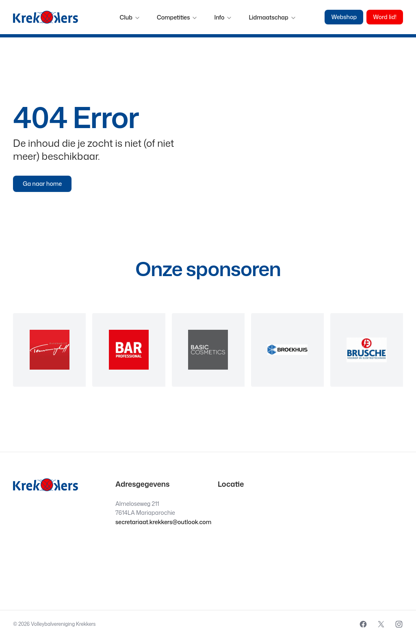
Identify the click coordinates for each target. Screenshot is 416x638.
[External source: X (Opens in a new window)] (381, 624)
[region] (208, 350)
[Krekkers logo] (45, 17)
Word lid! (384, 17)
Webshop (344, 17)
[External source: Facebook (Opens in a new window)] (363, 624)
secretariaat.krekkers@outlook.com (163, 522)
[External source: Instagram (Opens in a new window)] (399, 624)
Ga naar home (42, 183)
